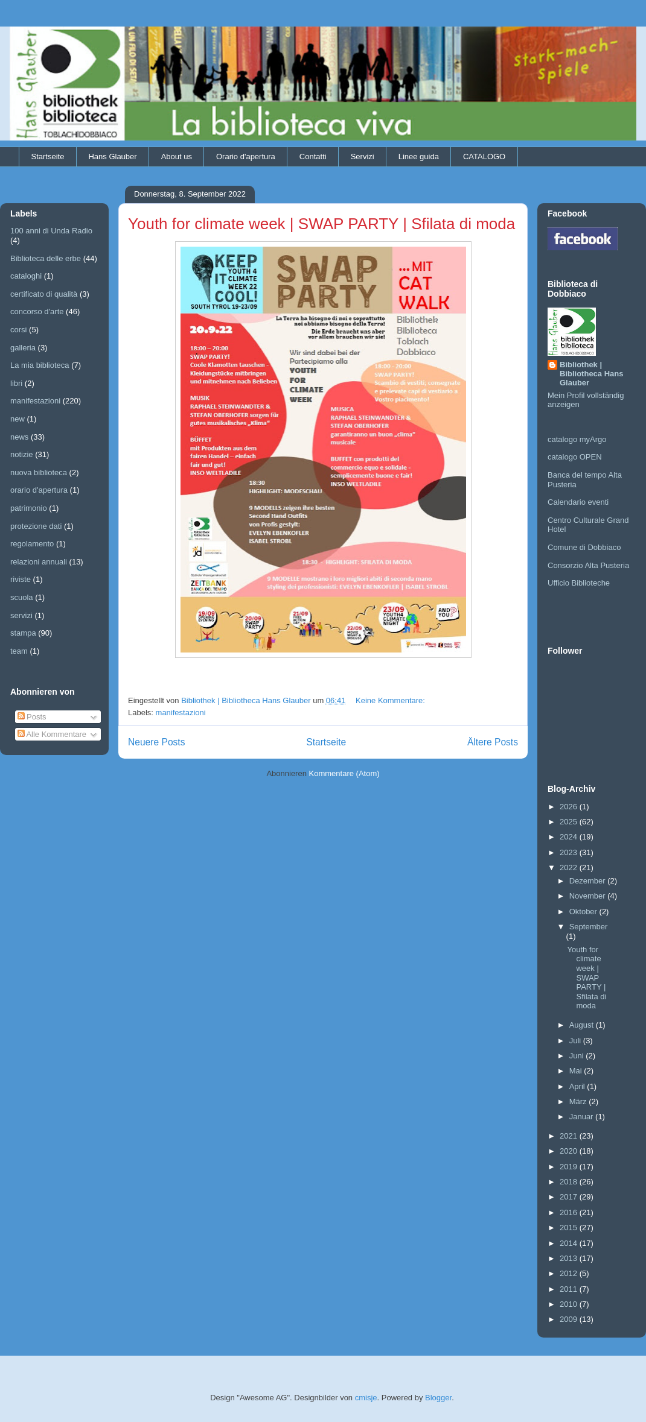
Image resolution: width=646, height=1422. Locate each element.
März (579, 1101)
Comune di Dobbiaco (584, 547)
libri (16, 383)
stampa (23, 632)
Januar (582, 1116)
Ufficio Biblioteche (579, 582)
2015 (570, 1227)
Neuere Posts (156, 742)
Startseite (48, 156)
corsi (18, 329)
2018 (570, 1181)
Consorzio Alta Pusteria (588, 565)
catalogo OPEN (575, 456)
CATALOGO (484, 156)
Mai (576, 1070)
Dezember (588, 880)
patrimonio (28, 508)
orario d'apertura (39, 490)
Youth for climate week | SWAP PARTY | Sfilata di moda (321, 224)
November (588, 895)
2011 (570, 1289)
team (19, 651)
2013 (570, 1258)
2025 (570, 821)
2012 (570, 1273)
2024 (570, 836)
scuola (21, 597)
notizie (21, 454)
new (17, 418)
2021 (570, 1135)
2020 (570, 1150)
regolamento (32, 543)
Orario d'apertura (245, 156)
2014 (570, 1243)
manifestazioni (181, 712)
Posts (32, 716)
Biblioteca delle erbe (45, 258)
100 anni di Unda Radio (51, 230)
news (19, 436)
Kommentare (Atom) (344, 773)
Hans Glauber (112, 156)
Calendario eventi (578, 502)
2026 (570, 806)
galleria (23, 347)
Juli (576, 1040)
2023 (570, 852)
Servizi (362, 156)
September (588, 926)
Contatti (313, 156)
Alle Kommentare (52, 734)
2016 (570, 1212)
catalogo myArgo (577, 439)
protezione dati (36, 526)
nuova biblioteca (38, 472)
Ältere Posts (492, 742)
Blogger (438, 1397)
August (582, 1024)
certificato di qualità (43, 294)
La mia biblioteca (39, 365)
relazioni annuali (38, 561)
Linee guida (418, 156)
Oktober (584, 911)
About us (176, 156)
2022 (570, 867)
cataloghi (26, 275)
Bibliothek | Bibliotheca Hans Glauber (591, 373)
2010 (570, 1304)
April (578, 1086)
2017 (570, 1196)
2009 (570, 1319)
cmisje (366, 1397)
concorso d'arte (36, 311)
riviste (20, 579)
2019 (570, 1166)
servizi (21, 615)
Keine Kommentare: (391, 700)
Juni (577, 1055)
